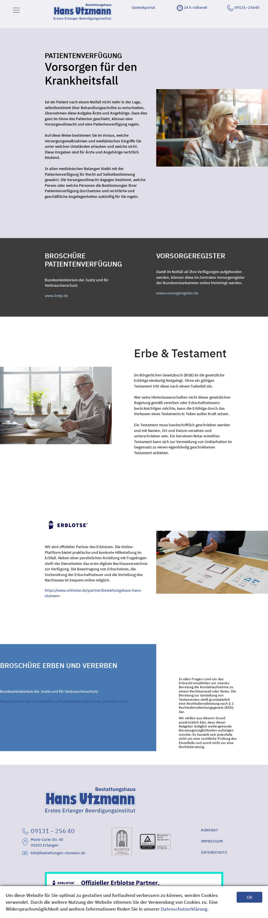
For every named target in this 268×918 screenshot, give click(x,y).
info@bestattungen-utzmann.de (53, 853)
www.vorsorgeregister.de (177, 293)
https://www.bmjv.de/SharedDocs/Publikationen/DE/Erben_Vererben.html (63, 701)
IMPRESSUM (212, 841)
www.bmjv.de (56, 295)
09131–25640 (243, 7)
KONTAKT (209, 830)
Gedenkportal (143, 7)
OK (250, 897)
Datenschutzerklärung (184, 909)
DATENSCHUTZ (214, 852)
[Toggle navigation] (16, 10)
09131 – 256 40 (48, 831)
